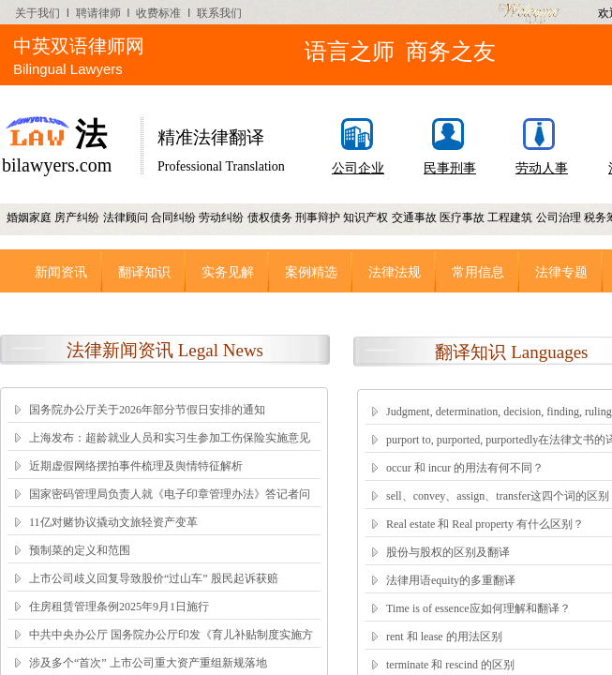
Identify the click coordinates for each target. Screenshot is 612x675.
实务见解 (228, 271)
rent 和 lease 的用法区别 (444, 636)
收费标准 (158, 13)
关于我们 (37, 13)
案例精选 (311, 271)
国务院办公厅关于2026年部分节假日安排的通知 (147, 409)
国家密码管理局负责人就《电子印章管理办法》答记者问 (169, 494)
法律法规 (394, 271)
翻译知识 (144, 271)
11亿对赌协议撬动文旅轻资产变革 (113, 522)
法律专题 (561, 271)
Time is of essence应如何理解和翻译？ (478, 608)
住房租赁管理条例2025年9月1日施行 (119, 606)
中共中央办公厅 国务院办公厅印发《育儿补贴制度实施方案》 (171, 647)
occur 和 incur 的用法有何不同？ (465, 467)
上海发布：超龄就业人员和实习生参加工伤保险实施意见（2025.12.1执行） (169, 450)
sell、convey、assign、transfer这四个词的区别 (497, 495)
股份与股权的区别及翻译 (448, 552)
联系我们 (219, 13)
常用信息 (478, 271)
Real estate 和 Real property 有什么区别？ (485, 524)
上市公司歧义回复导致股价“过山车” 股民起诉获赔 (153, 578)
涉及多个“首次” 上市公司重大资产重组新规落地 (148, 662)
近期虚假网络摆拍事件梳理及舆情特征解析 (136, 465)
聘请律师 (98, 13)
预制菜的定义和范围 (79, 550)
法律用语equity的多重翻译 (450, 580)
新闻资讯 (61, 271)
